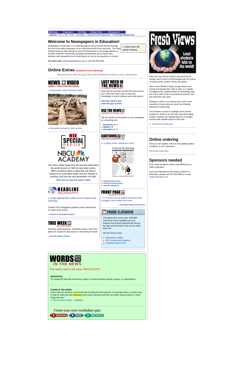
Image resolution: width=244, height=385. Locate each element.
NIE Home (53, 32)
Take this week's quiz (111, 101)
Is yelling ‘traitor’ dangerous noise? (117, 143)
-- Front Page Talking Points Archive (131, 205)
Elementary (107, 125)
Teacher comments (111, 185)
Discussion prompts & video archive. (65, 128)
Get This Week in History (59, 236)
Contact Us (114, 32)
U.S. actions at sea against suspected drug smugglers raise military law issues (121, 199)
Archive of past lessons (113, 183)
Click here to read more (161, 124)
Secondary (107, 129)
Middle (105, 127)
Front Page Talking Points (123, 35)
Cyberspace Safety (113, 237)
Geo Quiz (79, 35)
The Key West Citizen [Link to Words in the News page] (61, 300)
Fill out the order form (159, 151)
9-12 (71, 35)
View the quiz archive (111, 103)
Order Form (97, 32)
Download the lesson (112, 181)
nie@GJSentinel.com (76, 61)
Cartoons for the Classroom (98, 35)
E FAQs (83, 32)
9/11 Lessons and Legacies (116, 240)
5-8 (65, 35)
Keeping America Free (114, 243)
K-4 (59, 35)
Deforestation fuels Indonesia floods (65, 90)
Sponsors (68, 32)
